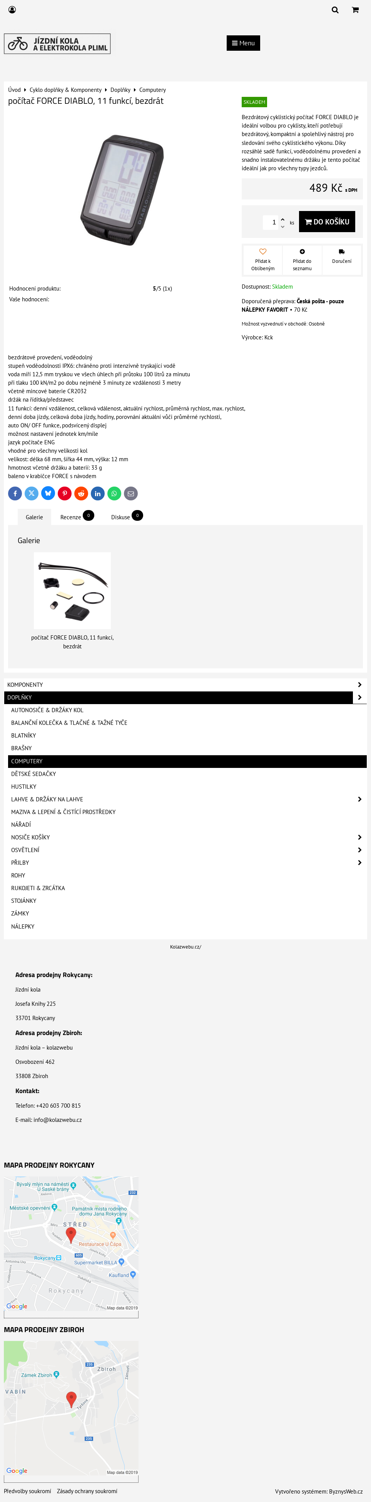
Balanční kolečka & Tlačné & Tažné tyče (69, 722)
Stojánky (23, 900)
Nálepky (22, 926)
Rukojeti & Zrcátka (38, 888)
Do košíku (327, 221)
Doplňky (187, 697)
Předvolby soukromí (27, 1491)
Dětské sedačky (33, 774)
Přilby (189, 863)
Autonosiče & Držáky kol (47, 710)
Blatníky (23, 735)
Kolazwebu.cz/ (185, 947)
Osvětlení (189, 850)
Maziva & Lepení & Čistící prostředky (63, 812)
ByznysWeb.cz (346, 1491)
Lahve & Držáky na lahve (189, 799)
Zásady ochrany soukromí (87, 1491)
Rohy (18, 875)
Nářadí (21, 824)
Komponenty (187, 685)
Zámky (20, 913)
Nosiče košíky (189, 837)
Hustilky (23, 786)
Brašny (21, 748)
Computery (26, 761)
